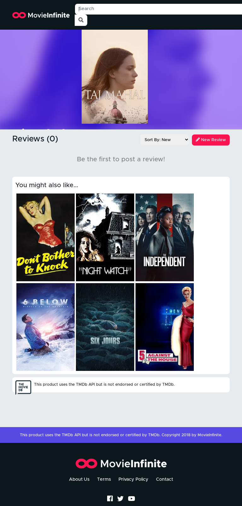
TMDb (153, 435)
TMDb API (71, 435)
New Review (211, 140)
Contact (164, 479)
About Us (79, 479)
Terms (104, 479)
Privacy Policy (133, 479)
